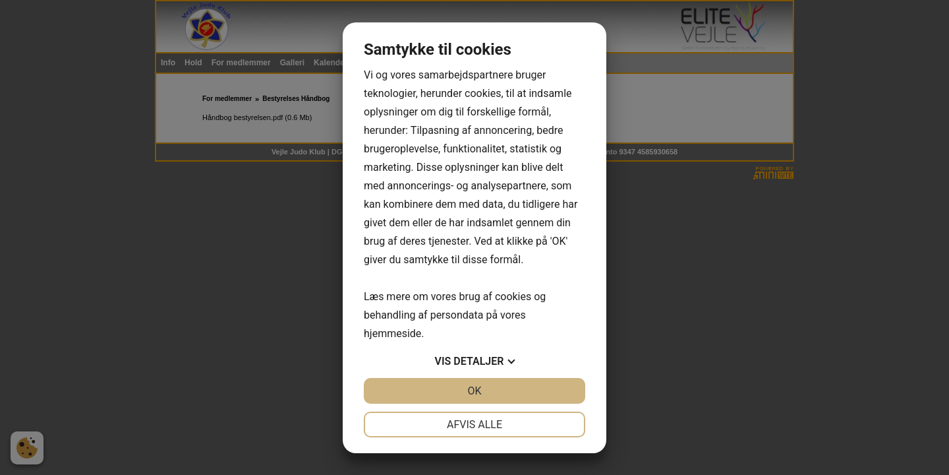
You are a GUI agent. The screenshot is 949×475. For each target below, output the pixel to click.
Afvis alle (474, 424)
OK (474, 391)
